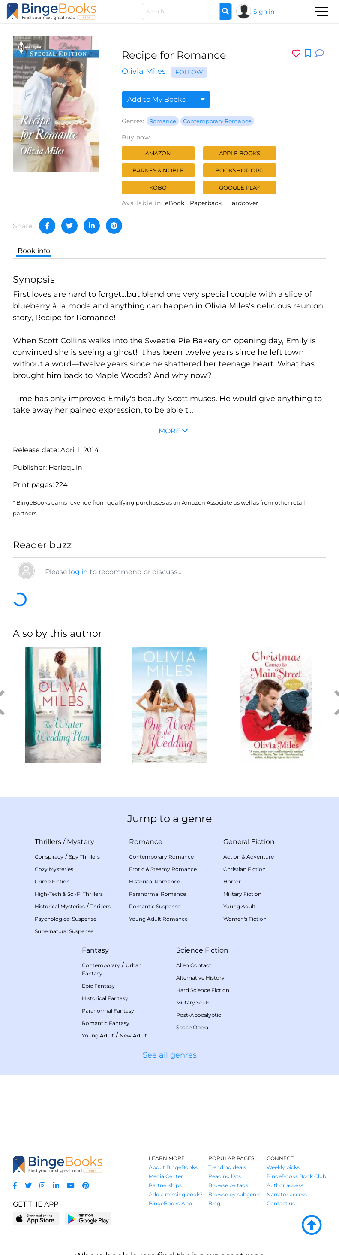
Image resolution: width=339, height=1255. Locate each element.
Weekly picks (283, 1167)
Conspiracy (49, 856)
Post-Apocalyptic (198, 1015)
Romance (162, 121)
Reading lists (224, 1176)
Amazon (158, 153)
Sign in (263, 11)
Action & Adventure (248, 856)
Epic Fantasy (98, 986)
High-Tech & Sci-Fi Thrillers (69, 894)
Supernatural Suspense (64, 931)
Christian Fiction (244, 869)
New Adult (133, 1035)
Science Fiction (202, 950)
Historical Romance (154, 881)
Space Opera (192, 1027)
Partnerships (165, 1185)
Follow (189, 72)
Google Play (239, 187)
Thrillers (48, 842)
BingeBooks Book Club (296, 1176)
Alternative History (200, 977)
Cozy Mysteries (54, 869)
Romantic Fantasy (105, 1023)
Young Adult (239, 906)
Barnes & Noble (158, 170)
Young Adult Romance (158, 919)
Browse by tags (228, 1185)
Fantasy (95, 950)
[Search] (225, 11)
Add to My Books (166, 99)
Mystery (80, 842)
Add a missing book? (176, 1194)
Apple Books (239, 153)
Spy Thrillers (84, 856)
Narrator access (287, 1194)
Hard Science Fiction (202, 990)
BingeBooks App (170, 1203)
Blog (214, 1203)
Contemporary (101, 965)
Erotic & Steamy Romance (163, 869)
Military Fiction (242, 894)
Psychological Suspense (65, 919)
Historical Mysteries (60, 906)
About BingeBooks (173, 1167)
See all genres (170, 1055)
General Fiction (249, 842)
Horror (232, 881)
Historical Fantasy (105, 998)
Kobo (158, 187)
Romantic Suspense (154, 906)
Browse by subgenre (234, 1194)
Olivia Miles (144, 71)
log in (78, 572)
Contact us (281, 1203)
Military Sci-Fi (193, 1002)
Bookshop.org (239, 170)
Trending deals (227, 1167)
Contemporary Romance (217, 121)
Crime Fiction (52, 881)
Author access (285, 1185)
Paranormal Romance (157, 894)
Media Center (166, 1176)
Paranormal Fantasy (108, 1010)
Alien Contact (193, 965)
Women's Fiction (245, 919)
